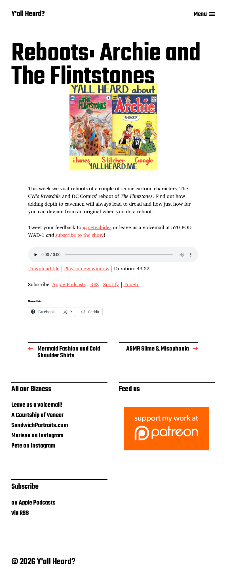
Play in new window (86, 268)
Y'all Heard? (28, 14)
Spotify (111, 284)
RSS (94, 284)
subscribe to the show (79, 235)
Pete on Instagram (33, 446)
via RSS (20, 513)
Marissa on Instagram (37, 435)
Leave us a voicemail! (36, 405)
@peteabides (97, 227)
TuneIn (132, 284)
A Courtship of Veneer (37, 415)
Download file (44, 268)
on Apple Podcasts (33, 503)
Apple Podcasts (69, 284)
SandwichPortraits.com (39, 425)
